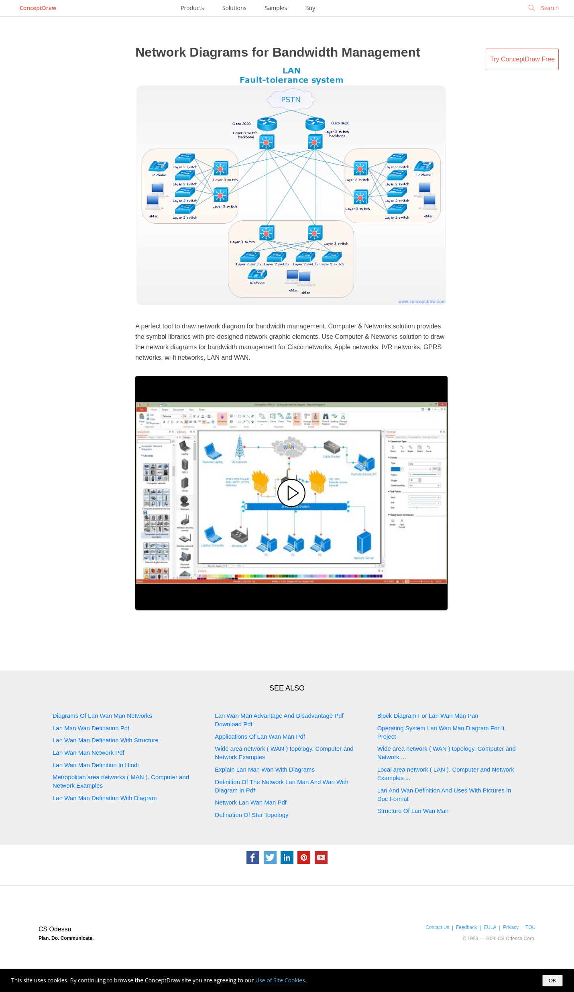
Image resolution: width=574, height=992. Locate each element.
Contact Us (437, 927)
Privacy (511, 927)
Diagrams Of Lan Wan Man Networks (102, 715)
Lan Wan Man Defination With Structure (106, 740)
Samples (276, 8)
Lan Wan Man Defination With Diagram (105, 797)
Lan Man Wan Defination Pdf (91, 728)
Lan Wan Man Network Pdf (88, 752)
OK (552, 981)
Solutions (234, 8)
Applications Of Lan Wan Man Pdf (260, 736)
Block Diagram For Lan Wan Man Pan (427, 715)
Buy (310, 8)
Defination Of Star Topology (251, 814)
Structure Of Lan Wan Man (413, 810)
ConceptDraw (38, 8)
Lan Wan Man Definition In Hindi (96, 765)
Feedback (466, 927)
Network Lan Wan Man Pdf (251, 802)
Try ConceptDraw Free (522, 59)
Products (192, 8)
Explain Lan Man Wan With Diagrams (265, 769)
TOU (530, 927)
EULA (490, 927)
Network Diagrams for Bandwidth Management (277, 52)
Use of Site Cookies (280, 980)
